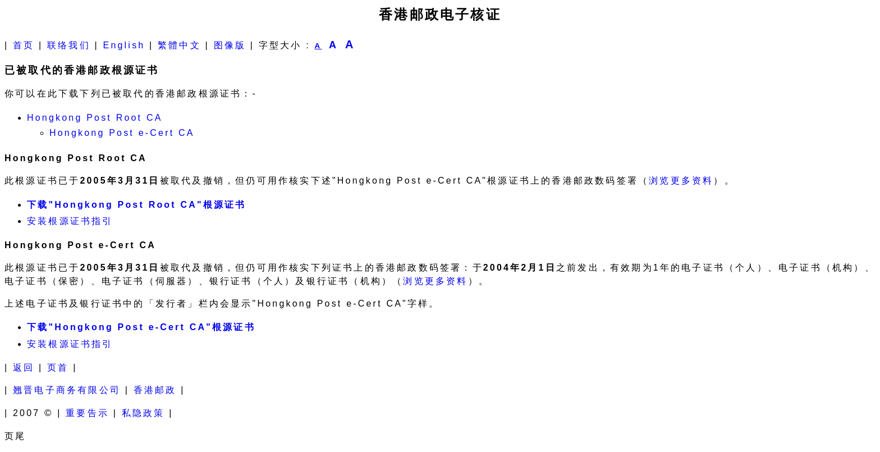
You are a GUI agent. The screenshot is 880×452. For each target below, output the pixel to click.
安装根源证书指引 (70, 221)
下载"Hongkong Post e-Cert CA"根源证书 (141, 327)
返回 (23, 367)
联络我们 (68, 45)
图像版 (230, 45)
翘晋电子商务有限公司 (67, 390)
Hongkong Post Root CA (95, 117)
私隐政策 (143, 413)
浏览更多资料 (681, 180)
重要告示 (87, 413)
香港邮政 (155, 390)
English (124, 45)
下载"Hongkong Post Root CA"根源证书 (136, 204)
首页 (23, 45)
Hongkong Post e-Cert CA (122, 133)
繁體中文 (179, 45)
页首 (57, 367)
